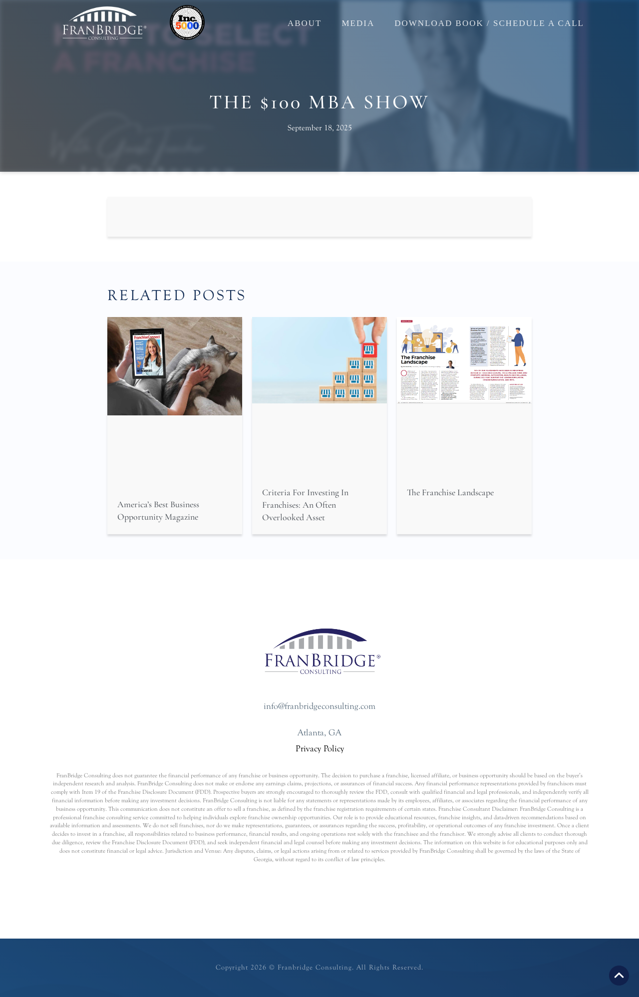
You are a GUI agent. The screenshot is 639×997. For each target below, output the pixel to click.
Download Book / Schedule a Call (489, 23)
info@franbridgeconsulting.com (319, 706)
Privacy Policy (320, 748)
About (305, 23)
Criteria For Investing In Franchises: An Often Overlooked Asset (305, 505)
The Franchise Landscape (450, 492)
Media (357, 23)
